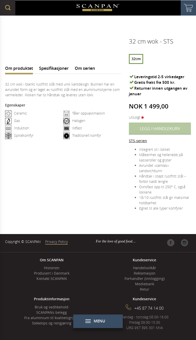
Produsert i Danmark (51, 273)
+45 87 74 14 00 (149, 308)
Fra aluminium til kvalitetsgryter (51, 317)
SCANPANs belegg (51, 312)
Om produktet (19, 68)
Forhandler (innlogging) (145, 278)
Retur (144, 289)
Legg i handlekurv (160, 128)
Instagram (184, 243)
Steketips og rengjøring (51, 323)
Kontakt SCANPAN (51, 278)
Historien (51, 267)
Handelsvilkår (144, 267)
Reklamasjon (144, 273)
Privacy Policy (56, 241)
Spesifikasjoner (54, 68)
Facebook (171, 243)
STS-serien (138, 140)
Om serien (85, 68)
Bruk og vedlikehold (51, 307)
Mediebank (144, 283)
